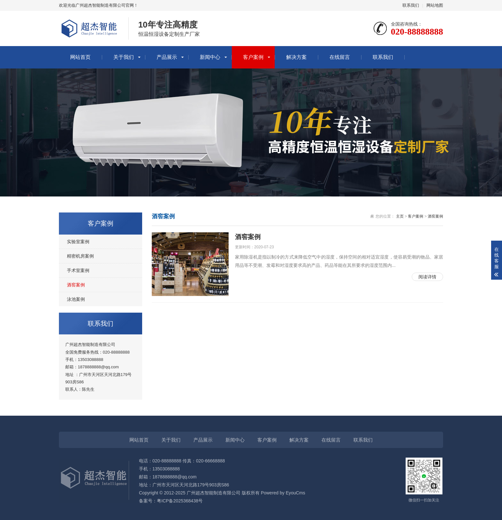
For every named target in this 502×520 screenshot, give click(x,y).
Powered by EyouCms (282, 492)
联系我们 (410, 5)
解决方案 (296, 57)
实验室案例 (78, 241)
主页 (400, 216)
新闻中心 (210, 57)
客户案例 (253, 57)
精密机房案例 (80, 256)
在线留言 (339, 57)
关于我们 (123, 57)
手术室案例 (78, 270)
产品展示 (167, 57)
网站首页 (80, 57)
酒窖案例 (76, 284)
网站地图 (434, 5)
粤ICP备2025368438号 (180, 500)
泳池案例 (76, 299)
